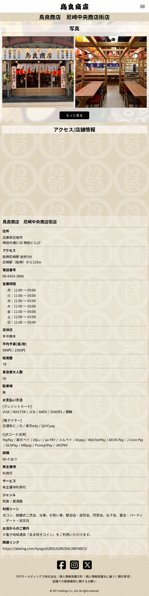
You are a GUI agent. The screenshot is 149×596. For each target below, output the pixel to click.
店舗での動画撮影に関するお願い (74, 581)
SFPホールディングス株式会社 (36, 576)
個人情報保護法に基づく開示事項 (108, 576)
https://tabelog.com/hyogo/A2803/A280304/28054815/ (45, 548)
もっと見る (74, 115)
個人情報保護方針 (71, 576)
